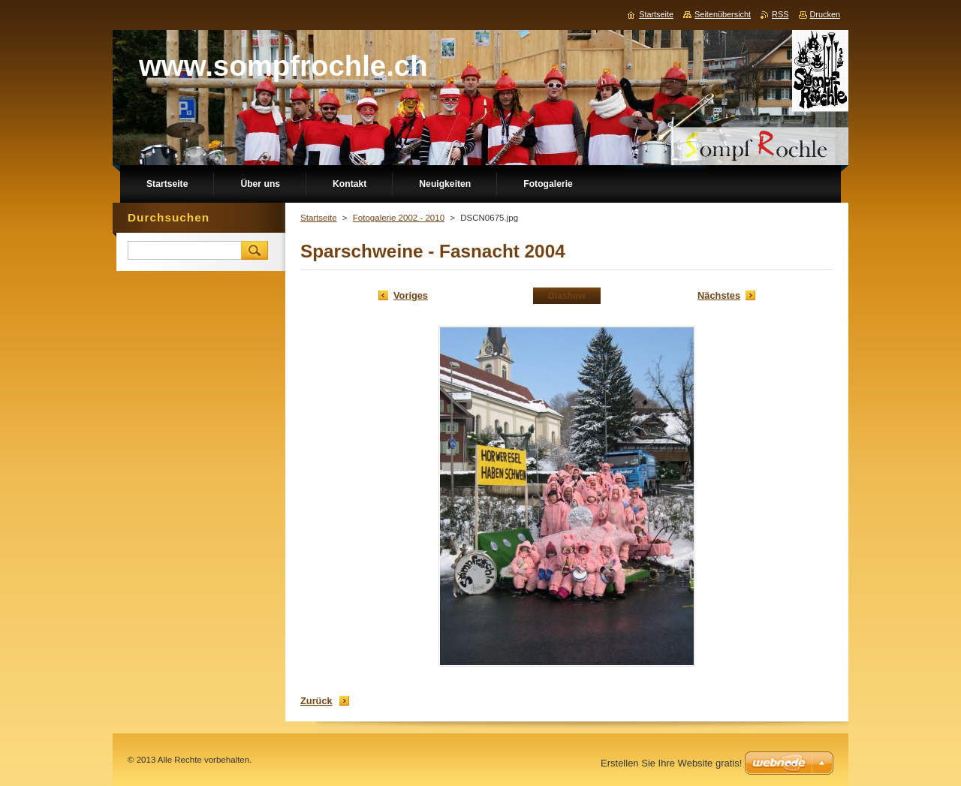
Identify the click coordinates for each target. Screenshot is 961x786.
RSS (780, 14)
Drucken (825, 14)
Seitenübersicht (722, 14)
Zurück (316, 700)
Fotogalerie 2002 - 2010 (398, 217)
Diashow (567, 296)
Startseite (318, 217)
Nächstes (718, 295)
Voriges (410, 295)
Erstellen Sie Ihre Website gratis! (671, 763)
